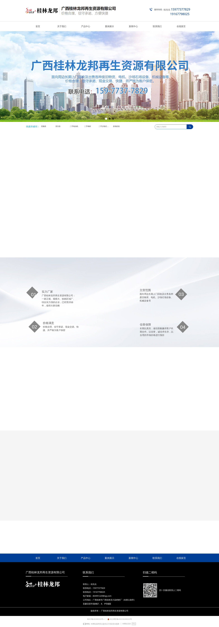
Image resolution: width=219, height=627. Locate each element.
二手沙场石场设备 (105, 126)
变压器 (57, 126)
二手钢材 (87, 126)
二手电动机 (74, 126)
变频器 (43, 126)
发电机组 (116, 126)
